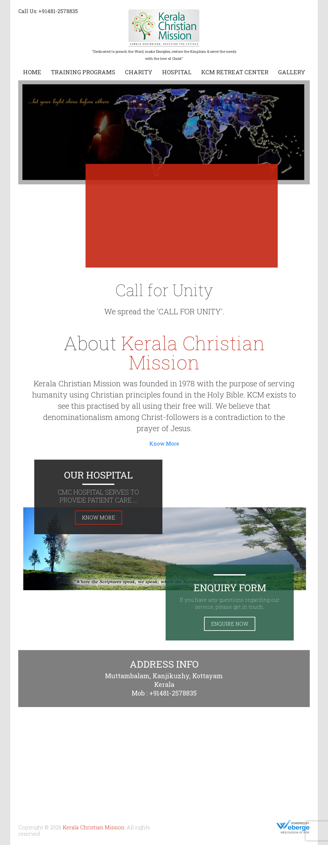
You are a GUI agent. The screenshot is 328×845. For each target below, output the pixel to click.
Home (32, 72)
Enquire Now (229, 623)
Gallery (291, 72)
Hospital (177, 72)
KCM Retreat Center (234, 72)
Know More (164, 443)
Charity (138, 72)
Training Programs (83, 72)
